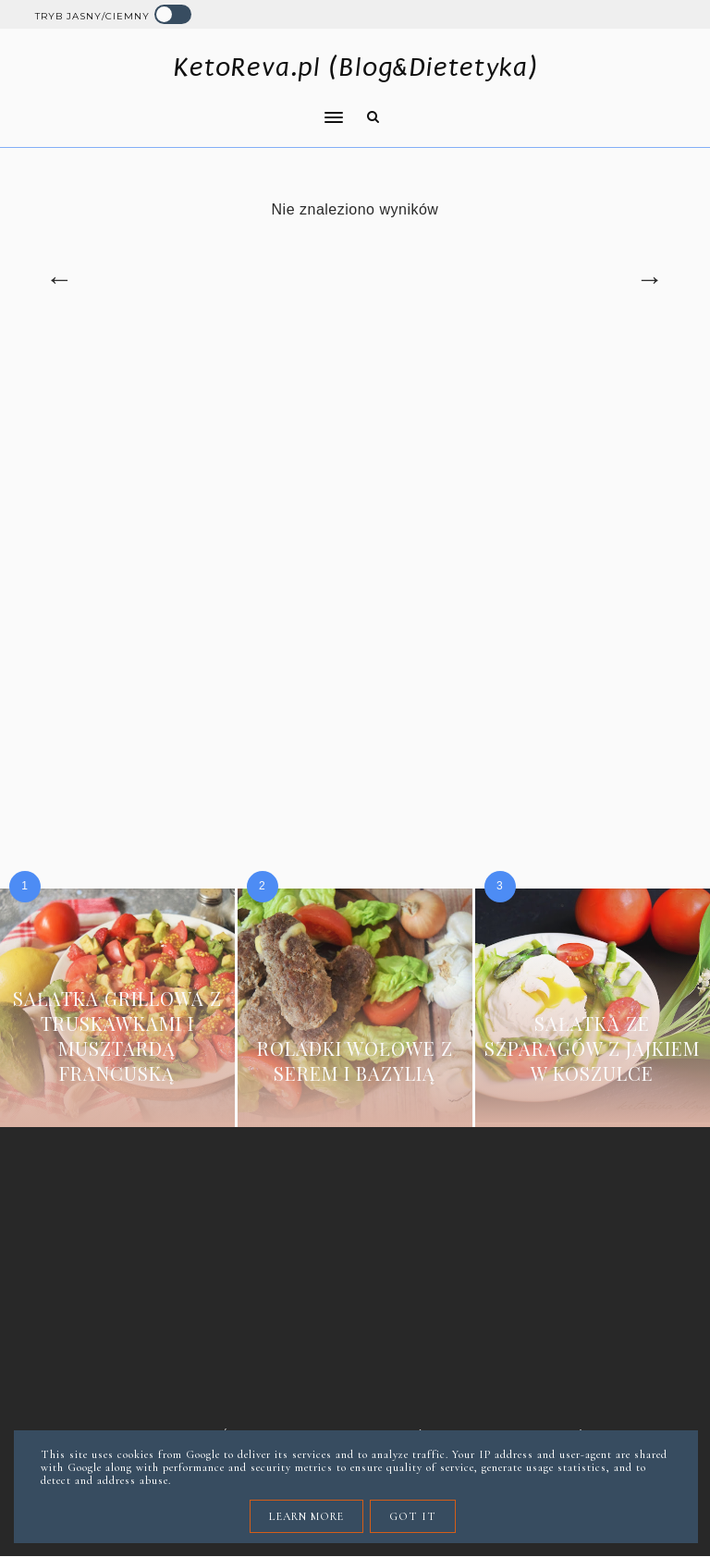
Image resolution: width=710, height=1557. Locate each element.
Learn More (306, 1516)
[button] (184, 105)
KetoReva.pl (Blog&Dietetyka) (355, 67)
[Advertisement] (355, 493)
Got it (412, 1516)
